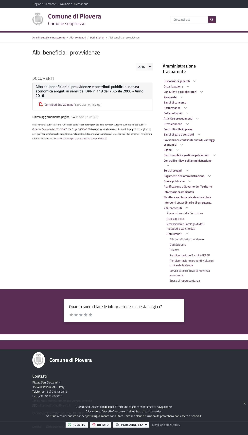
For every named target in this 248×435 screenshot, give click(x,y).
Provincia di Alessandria (73, 4)
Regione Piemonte (44, 4)
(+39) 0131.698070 (50, 396)
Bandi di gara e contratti (179, 134)
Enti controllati (173, 113)
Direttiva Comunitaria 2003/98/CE (50, 129)
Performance (172, 107)
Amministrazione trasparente (48, 37)
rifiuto (101, 424)
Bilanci (168, 150)
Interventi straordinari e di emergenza (188, 202)
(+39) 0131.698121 (56, 391)
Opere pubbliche (174, 181)
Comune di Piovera (70, 360)
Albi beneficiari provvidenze (187, 239)
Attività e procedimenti (178, 118)
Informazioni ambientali (179, 192)
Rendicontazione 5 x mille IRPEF (190, 255)
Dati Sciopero (178, 244)
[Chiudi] (244, 403)
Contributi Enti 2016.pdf (57, 104)
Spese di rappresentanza (185, 280)
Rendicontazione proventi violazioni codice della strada (192, 262)
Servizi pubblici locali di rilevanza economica (190, 273)
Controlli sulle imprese (178, 129)
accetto (78, 424)
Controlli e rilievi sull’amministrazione (188, 160)
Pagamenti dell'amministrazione (184, 176)
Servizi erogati (173, 170)
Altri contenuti (78, 37)
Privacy (174, 250)
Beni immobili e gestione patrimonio (187, 155)
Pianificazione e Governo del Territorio (188, 186)
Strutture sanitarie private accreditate (187, 197)
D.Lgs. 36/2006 (79, 129)
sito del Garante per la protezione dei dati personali (79, 138)
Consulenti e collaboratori (180, 91)
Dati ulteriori (97, 37)
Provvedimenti (173, 124)
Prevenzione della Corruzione (185, 213)
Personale (170, 97)
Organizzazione (174, 86)
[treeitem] (189, 81)
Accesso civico (176, 218)
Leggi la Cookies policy (166, 424)
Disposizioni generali (177, 81)
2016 (141, 67)
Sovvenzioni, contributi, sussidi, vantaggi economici (189, 142)
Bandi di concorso (175, 102)
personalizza (132, 424)
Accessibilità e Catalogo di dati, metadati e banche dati (186, 226)
